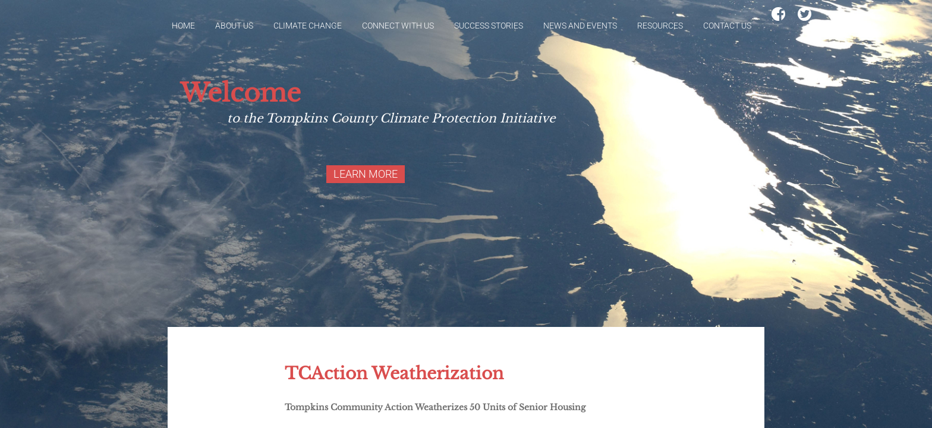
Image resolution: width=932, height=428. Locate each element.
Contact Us (727, 25)
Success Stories (488, 25)
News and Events (580, 25)
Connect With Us (398, 25)
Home (183, 25)
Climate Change (307, 25)
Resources (660, 25)
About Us (234, 25)
